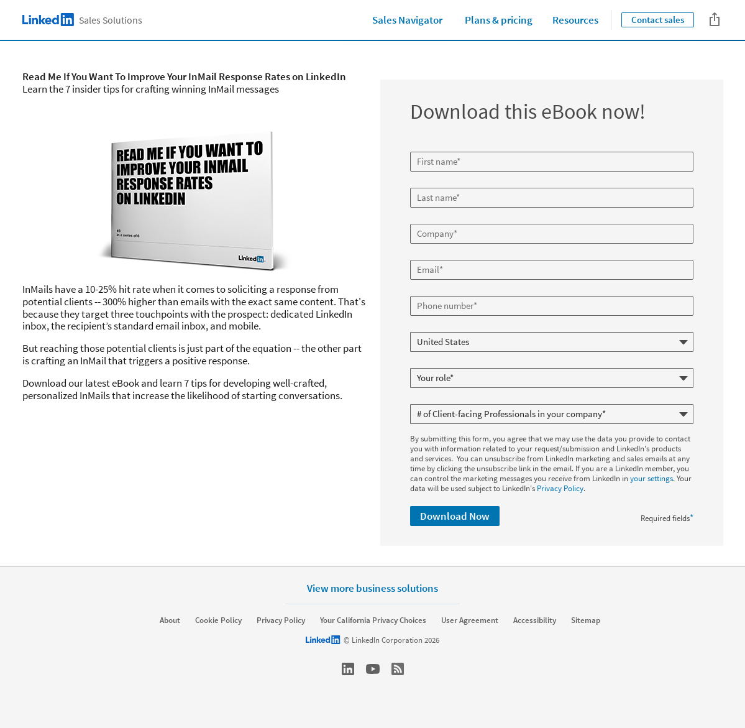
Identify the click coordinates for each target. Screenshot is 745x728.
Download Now (455, 516)
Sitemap (585, 620)
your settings (651, 478)
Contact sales (657, 19)
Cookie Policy (218, 620)
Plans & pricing (498, 20)
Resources (575, 20)
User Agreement (469, 620)
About (170, 620)
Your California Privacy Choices (373, 620)
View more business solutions (372, 587)
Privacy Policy (560, 488)
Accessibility (534, 620)
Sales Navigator (407, 20)
